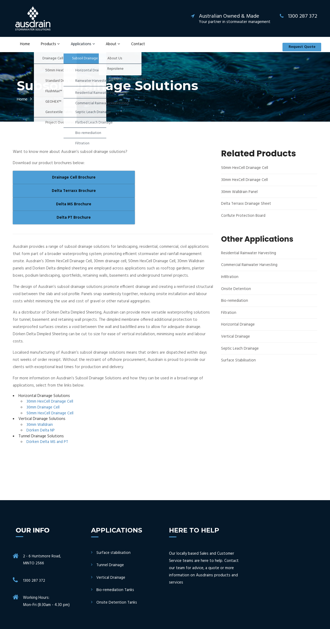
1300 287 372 (34, 547)
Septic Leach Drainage (240, 354)
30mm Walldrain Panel (239, 198)
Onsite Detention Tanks (117, 568)
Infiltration (230, 283)
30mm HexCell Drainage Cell (49, 367)
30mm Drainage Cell (43, 373)
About (107, 47)
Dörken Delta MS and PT (47, 407)
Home (22, 47)
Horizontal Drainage (238, 330)
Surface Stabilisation (239, 366)
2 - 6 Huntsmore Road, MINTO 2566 (42, 526)
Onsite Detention (236, 295)
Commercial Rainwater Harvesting (250, 271)
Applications (77, 47)
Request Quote (298, 47)
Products (46, 47)
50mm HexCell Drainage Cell (50, 379)
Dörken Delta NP (40, 396)
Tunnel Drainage (110, 531)
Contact (130, 47)
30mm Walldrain (39, 390)
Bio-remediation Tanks (116, 556)
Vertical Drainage (235, 342)
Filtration (229, 318)
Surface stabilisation (114, 519)
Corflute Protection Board (244, 222)
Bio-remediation (235, 307)
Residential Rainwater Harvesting (249, 259)
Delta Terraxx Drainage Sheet (246, 210)
